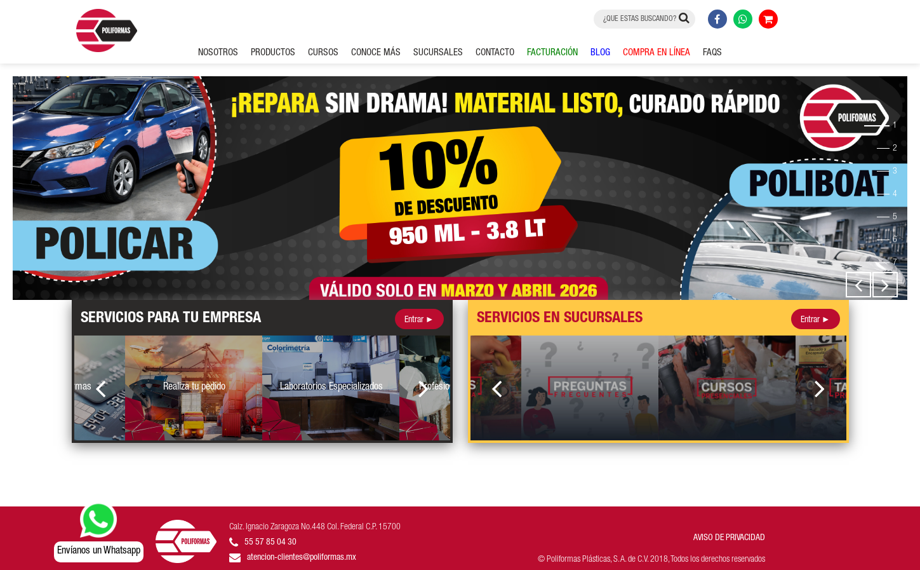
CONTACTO (495, 53)
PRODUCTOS (273, 53)
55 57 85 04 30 (270, 542)
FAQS (712, 53)
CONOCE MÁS (376, 53)
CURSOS (323, 53)
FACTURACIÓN (552, 53)
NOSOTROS (218, 53)
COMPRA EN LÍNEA (656, 53)
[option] (460, 188)
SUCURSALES (438, 53)
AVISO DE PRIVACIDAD (729, 538)
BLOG (600, 53)
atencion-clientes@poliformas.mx (301, 557)
